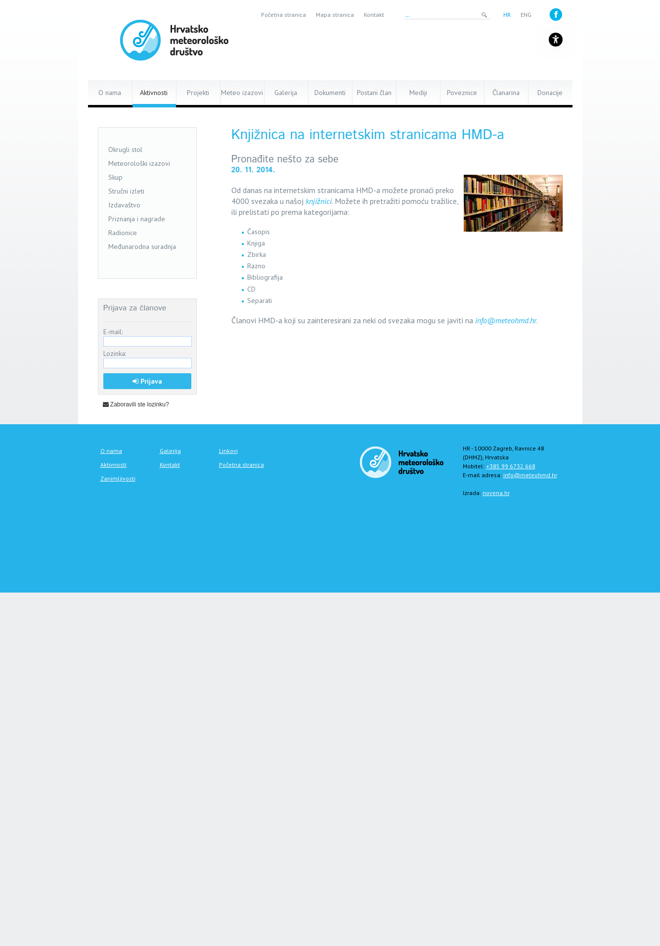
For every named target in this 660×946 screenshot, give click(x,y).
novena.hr (496, 493)
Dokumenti (330, 92)
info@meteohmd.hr (505, 320)
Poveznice (462, 92)
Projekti (198, 92)
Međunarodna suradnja (142, 246)
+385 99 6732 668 (510, 466)
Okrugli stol (125, 149)
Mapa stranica (335, 14)
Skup (115, 177)
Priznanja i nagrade (136, 218)
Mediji (418, 92)
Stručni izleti (126, 191)
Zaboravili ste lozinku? (136, 404)
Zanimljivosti (117, 478)
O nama (109, 92)
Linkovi (228, 450)
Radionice (122, 232)
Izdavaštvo (124, 204)
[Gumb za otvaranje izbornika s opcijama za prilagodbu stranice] (556, 40)
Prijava (147, 381)
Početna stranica (283, 14)
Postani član (374, 92)
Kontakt (374, 14)
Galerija (285, 92)
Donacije (550, 92)
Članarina (506, 92)
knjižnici (319, 201)
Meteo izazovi (242, 92)
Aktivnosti (154, 92)
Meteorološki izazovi (139, 163)
